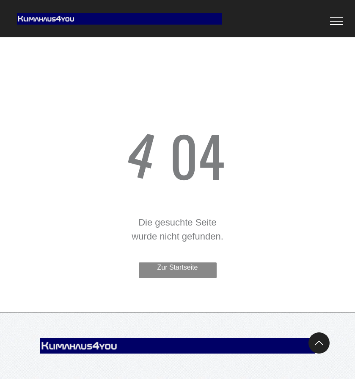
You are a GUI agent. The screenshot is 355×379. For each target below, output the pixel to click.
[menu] (336, 21)
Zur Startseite (177, 267)
